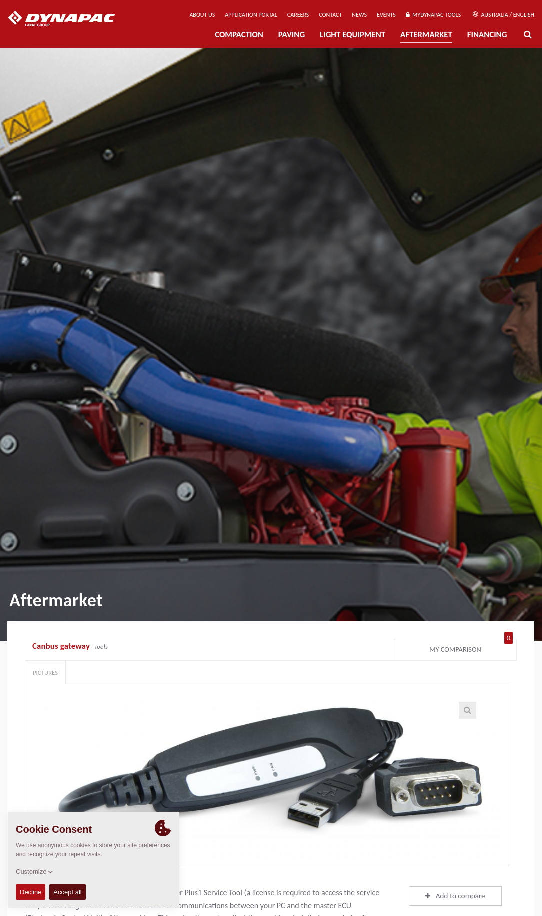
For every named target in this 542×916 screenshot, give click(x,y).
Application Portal (251, 14)
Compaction (239, 34)
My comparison (471, 647)
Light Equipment (353, 34)
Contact (330, 14)
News (359, 14)
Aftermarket (426, 34)
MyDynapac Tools (433, 14)
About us (202, 14)
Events (386, 14)
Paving (291, 34)
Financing (488, 34)
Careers (298, 14)
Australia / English (503, 14)
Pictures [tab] (45, 672)
